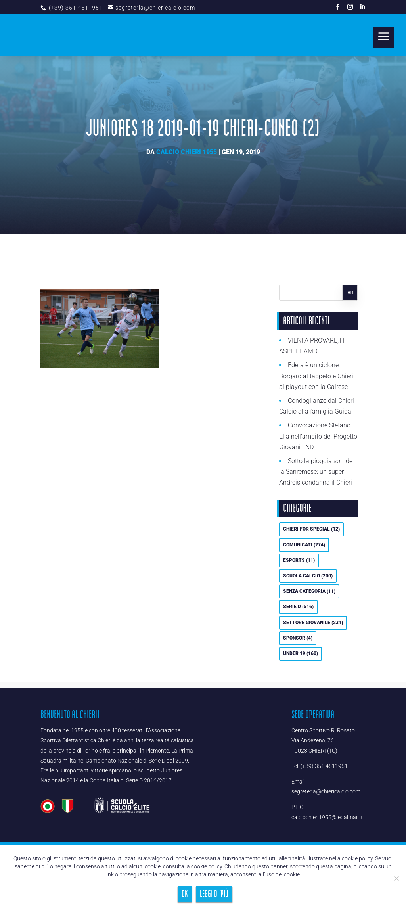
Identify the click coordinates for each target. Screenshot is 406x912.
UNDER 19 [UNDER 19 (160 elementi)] (300, 653)
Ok (185, 894)
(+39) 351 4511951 (75, 7)
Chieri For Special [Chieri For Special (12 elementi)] (311, 529)
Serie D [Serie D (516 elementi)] (298, 606)
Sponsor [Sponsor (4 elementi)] (297, 638)
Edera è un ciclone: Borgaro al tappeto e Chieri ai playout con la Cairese (316, 375)
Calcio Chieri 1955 (186, 152)
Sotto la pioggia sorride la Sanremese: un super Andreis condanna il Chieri (315, 471)
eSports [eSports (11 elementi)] (299, 560)
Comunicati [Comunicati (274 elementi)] (304, 545)
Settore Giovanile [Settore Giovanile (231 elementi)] (313, 622)
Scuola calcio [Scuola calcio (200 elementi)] (308, 576)
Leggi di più (214, 894)
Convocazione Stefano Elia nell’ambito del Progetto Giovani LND (318, 436)
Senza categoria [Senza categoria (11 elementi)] (309, 591)
